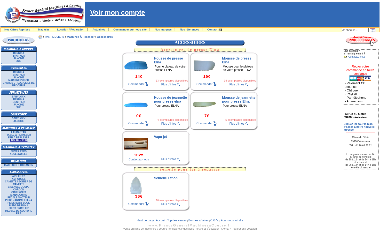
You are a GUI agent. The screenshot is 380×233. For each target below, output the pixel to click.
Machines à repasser (81, 36)
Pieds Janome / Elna (18, 200)
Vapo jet (160, 137)
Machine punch (18, 80)
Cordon (18, 189)
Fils (18, 213)
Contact (212, 29)
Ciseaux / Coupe (18, 187)
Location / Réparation (70, 29)
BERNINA (18, 53)
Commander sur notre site (130, 29)
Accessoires (19, 154)
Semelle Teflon (166, 178)
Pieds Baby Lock (19, 203)
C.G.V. (214, 220)
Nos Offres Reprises (17, 29)
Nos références (189, 29)
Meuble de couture (18, 211)
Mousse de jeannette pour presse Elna (238, 99)
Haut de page (145, 220)
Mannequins (18, 195)
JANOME (19, 58)
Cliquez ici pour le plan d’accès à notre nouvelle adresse (359, 126)
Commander (136, 84)
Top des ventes (177, 220)
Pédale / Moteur (19, 197)
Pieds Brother (19, 208)
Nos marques (163, 29)
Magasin (43, 29)
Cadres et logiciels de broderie (18, 84)
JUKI (19, 61)
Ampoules (19, 179)
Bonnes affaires (198, 220)
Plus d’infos (168, 84)
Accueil (160, 220)
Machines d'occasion (18, 165)
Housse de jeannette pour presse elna (170, 99)
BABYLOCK (19, 96)
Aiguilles (18, 176)
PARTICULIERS (54, 36)
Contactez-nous (138, 159)
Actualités (99, 29)
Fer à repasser (18, 137)
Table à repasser (19, 135)
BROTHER (18, 55)
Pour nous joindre (232, 220)
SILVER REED (19, 151)
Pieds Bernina (18, 205)
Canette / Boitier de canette (18, 183)
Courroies (18, 192)
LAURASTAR (18, 132)
